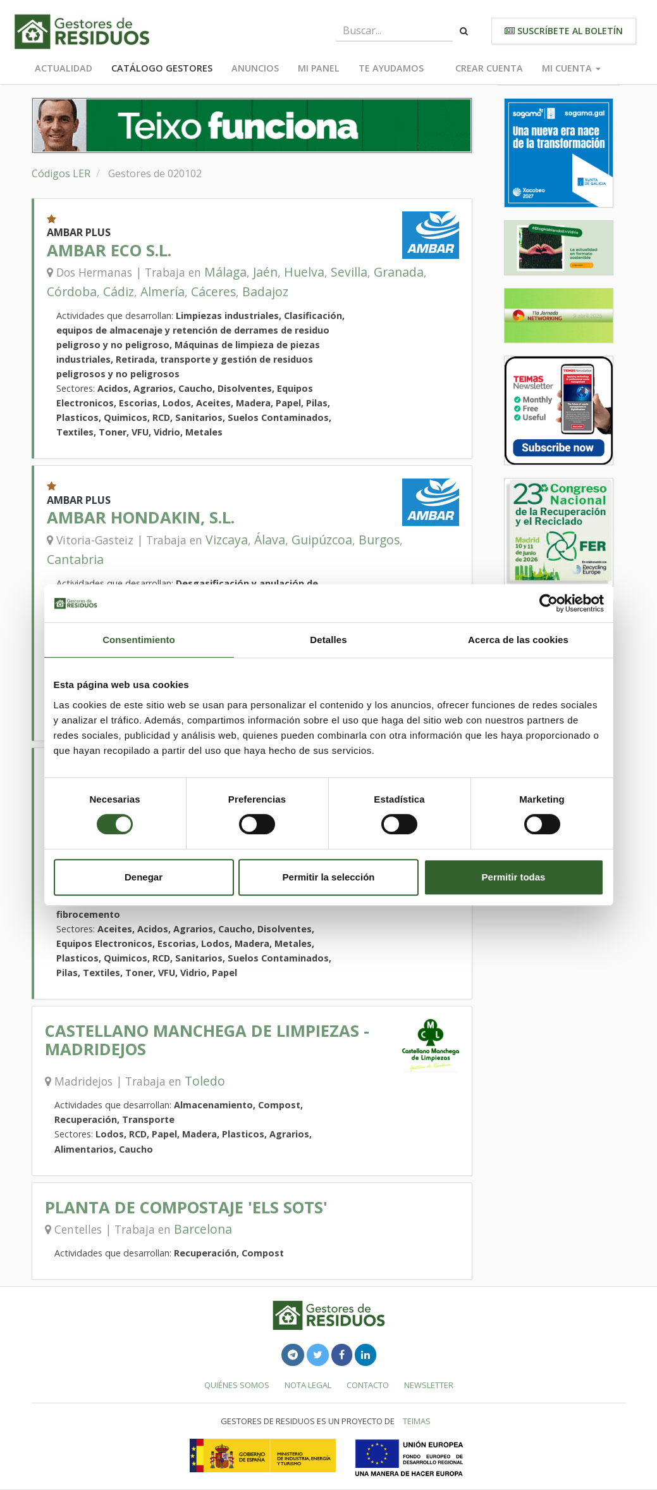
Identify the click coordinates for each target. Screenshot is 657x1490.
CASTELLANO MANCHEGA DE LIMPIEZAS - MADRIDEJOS (207, 1040)
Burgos (379, 539)
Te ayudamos (391, 68)
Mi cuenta (571, 68)
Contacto (368, 1385)
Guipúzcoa (322, 539)
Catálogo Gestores (161, 68)
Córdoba (72, 291)
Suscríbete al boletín (564, 31)
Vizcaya (227, 539)
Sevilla (349, 271)
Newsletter (428, 1385)
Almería (162, 291)
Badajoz (265, 291)
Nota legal (308, 1385)
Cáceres (213, 291)
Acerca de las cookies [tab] (518, 639)
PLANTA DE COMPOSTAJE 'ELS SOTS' (186, 1207)
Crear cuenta (489, 68)
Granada (399, 271)
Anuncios (255, 68)
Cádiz (118, 291)
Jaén (265, 271)
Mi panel (319, 68)
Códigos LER (61, 173)
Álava (269, 539)
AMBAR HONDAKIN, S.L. (141, 517)
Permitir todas (514, 877)
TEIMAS (417, 1421)
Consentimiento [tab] (138, 639)
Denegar (144, 877)
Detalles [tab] (328, 639)
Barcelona (203, 1228)
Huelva (304, 271)
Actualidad (63, 68)
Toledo (205, 1080)
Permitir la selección (329, 877)
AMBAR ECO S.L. (109, 250)
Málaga (225, 271)
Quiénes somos (236, 1385)
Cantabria (75, 559)
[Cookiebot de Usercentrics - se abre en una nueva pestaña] (548, 603)
